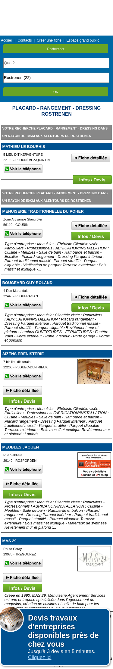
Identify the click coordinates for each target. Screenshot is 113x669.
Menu (56, 4)
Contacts (24, 40)
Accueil (7, 40)
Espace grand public (82, 40)
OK (55, 92)
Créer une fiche (49, 40)
